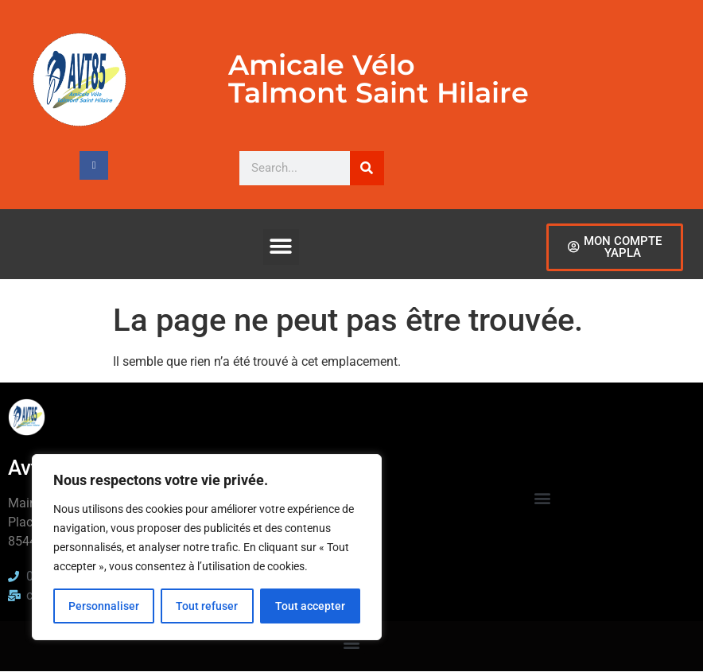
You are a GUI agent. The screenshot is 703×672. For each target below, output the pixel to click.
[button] (281, 247)
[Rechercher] (367, 168)
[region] (207, 547)
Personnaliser (103, 606)
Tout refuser (207, 606)
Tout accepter (310, 606)
